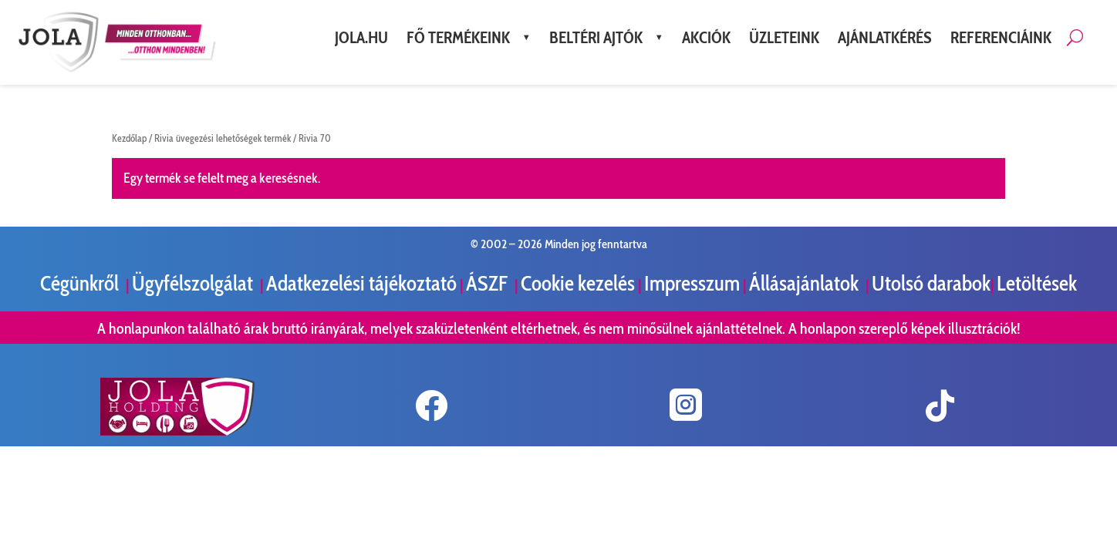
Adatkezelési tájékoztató (361, 283)
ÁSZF (488, 283)
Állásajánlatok (805, 283)
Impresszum (692, 283)
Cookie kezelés (578, 283)
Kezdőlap (129, 138)
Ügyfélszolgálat (194, 283)
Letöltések (1037, 283)
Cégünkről (81, 283)
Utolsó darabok (931, 283)
